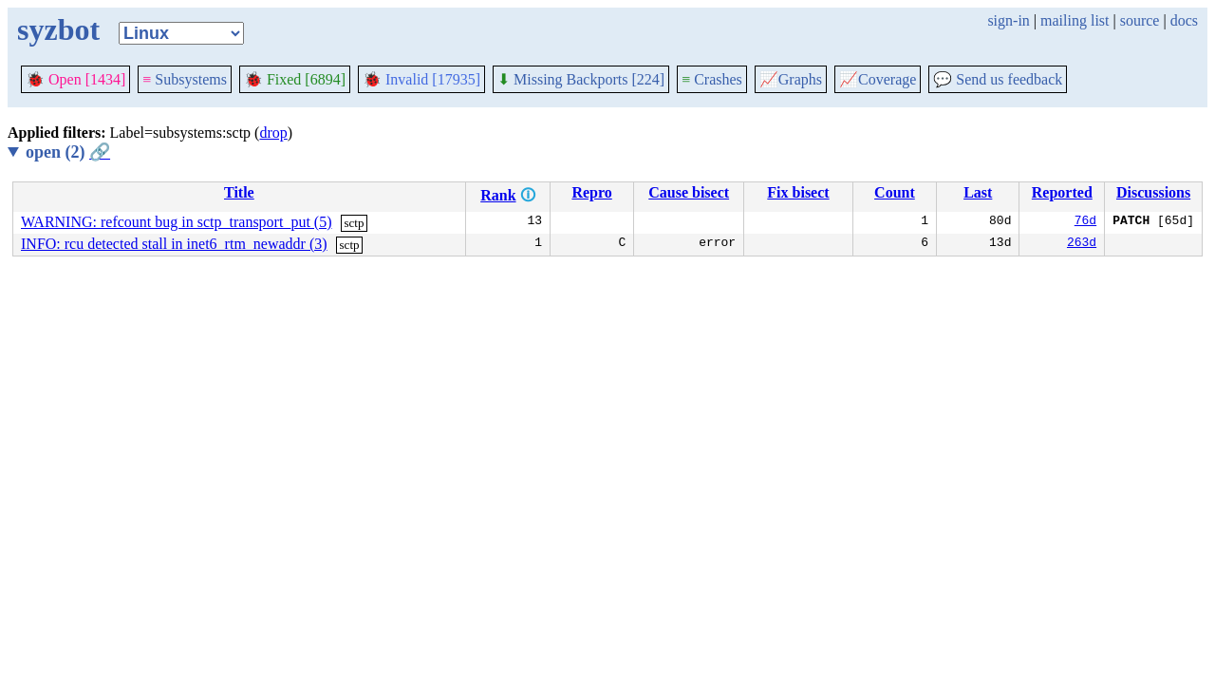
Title (239, 192)
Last (977, 192)
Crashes (712, 79)
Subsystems (184, 79)
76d (1085, 222)
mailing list (1074, 20)
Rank (497, 195)
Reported (1062, 192)
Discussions (1153, 192)
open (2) (68, 152)
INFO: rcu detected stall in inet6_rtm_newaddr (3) (174, 244)
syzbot (58, 29)
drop (273, 132)
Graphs (790, 79)
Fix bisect (798, 192)
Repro (591, 192)
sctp (354, 223)
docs (1184, 20)
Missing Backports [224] (580, 79)
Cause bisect (688, 192)
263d (1081, 244)
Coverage (877, 79)
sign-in (1008, 20)
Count (894, 192)
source (1140, 20)
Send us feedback (997, 79)
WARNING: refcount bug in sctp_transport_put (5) (176, 222)
